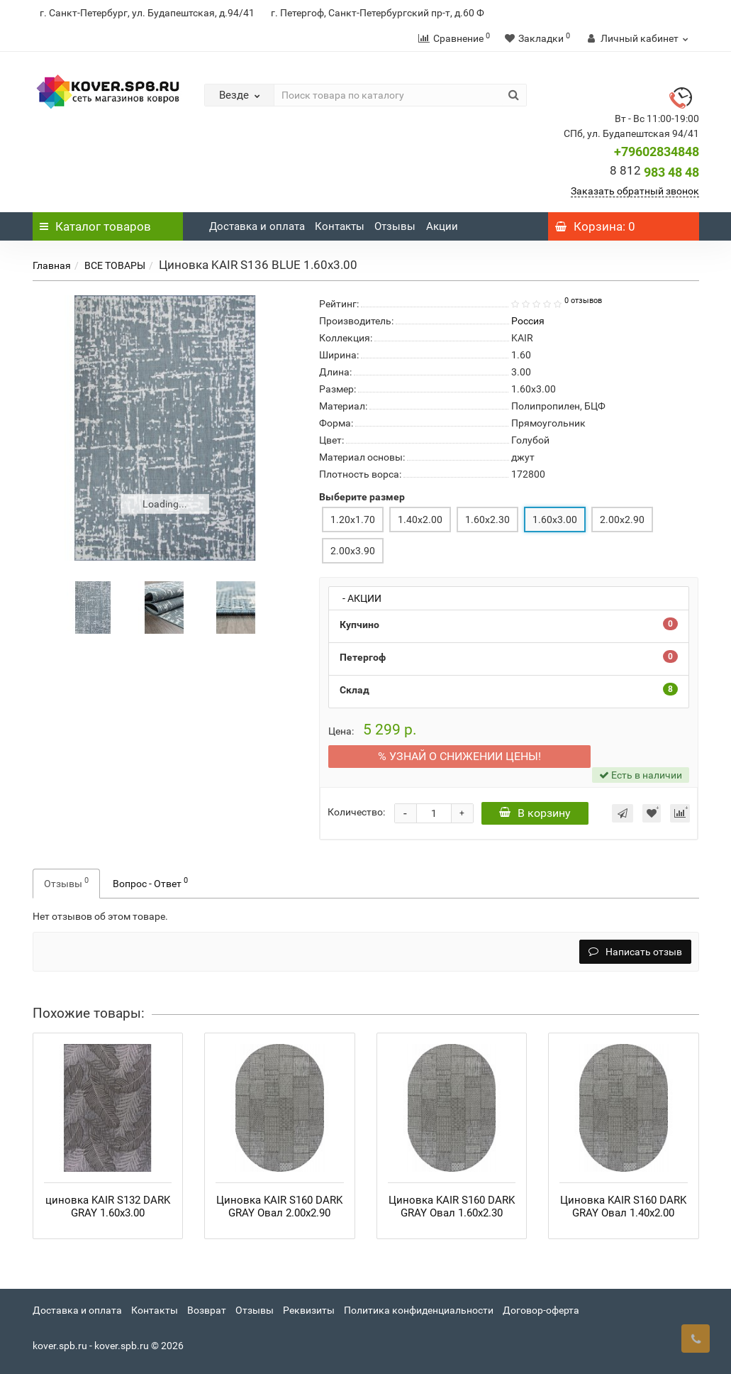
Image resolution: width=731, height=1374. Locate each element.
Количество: (356, 812)
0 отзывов (583, 300)
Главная (52, 265)
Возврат (206, 1310)
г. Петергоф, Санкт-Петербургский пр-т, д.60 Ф (377, 12)
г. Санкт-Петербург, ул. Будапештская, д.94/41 (147, 12)
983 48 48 (654, 172)
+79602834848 (656, 151)
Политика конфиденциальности (418, 1310)
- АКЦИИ (358, 598)
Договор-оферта (541, 1310)
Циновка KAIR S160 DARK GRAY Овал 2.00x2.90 (279, 1206)
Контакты (339, 226)
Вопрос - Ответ (150, 882)
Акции (442, 226)
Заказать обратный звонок (635, 191)
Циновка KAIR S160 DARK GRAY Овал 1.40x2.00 (623, 1206)
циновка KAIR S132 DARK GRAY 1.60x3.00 (107, 1206)
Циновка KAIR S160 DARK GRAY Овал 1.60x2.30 (452, 1206)
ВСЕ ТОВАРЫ (114, 265)
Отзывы (394, 226)
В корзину (536, 813)
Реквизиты (309, 1310)
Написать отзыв (635, 951)
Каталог (95, 226)
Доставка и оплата (257, 226)
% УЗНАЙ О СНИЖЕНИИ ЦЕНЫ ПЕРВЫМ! (459, 756)
